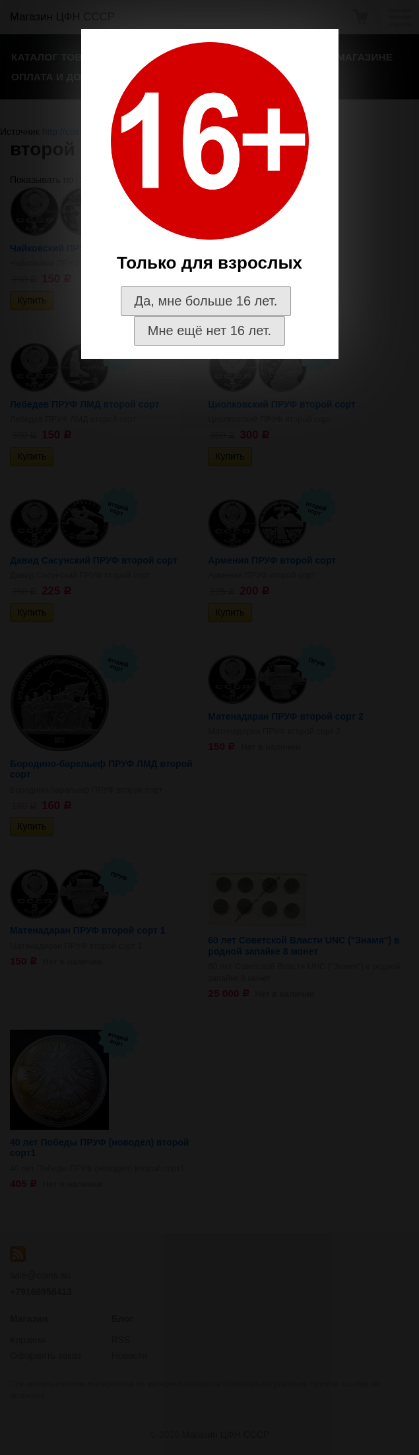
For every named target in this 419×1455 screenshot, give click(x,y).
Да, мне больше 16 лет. (206, 301)
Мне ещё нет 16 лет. (209, 330)
